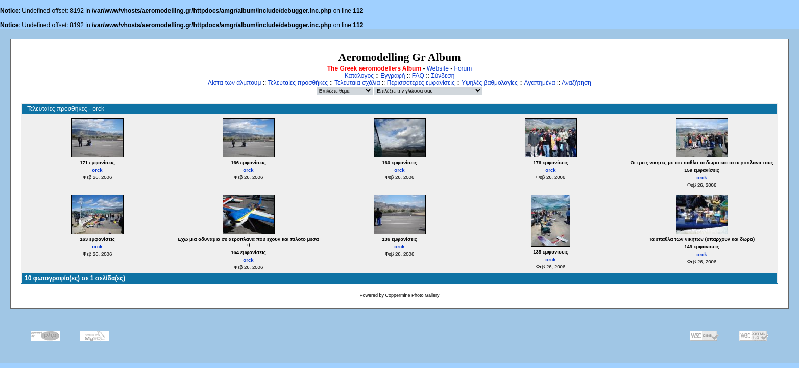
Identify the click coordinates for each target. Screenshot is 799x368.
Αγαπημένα (539, 82)
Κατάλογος (359, 75)
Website (438, 68)
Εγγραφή (392, 75)
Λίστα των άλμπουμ (234, 82)
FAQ (418, 75)
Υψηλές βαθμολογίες (490, 82)
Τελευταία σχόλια (357, 82)
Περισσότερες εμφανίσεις (421, 82)
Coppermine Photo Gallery (412, 295)
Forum (463, 68)
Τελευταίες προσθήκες (298, 82)
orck (97, 170)
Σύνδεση (442, 75)
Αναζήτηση (576, 82)
